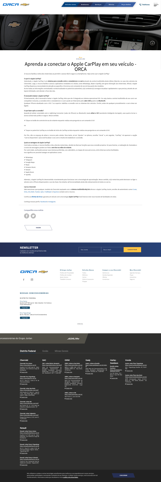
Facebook (43, 202)
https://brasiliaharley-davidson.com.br (116, 370)
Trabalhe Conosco (65, 279)
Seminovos (105, 273)
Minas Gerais (61, 351)
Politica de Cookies (65, 275)
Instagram (51, 202)
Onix (25, 192)
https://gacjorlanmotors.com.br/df (52, 365)
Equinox (56, 192)
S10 (29, 192)
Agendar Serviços (135, 273)
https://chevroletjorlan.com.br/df (29, 390)
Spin (42, 192)
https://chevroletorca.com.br (28, 365)
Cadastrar (132, 249)
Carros (84, 277)
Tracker (37, 192)
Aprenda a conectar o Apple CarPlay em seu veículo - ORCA (85, 30)
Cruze (135, 189)
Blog (65, 30)
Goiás (45, 351)
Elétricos (85, 275)
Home (60, 30)
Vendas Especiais (107, 275)
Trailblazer (48, 192)
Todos (84, 273)
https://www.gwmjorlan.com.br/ (73, 365)
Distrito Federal (28, 351)
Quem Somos (64, 277)
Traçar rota (25, 307)
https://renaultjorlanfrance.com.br (29, 433)
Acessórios (133, 277)
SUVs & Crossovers (88, 279)
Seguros (132, 279)
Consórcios (105, 279)
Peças (131, 275)
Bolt (32, 192)
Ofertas (104, 277)
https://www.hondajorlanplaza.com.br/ (136, 365)
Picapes (84, 281)
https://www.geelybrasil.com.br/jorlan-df (96, 365)
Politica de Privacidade (67, 273)
